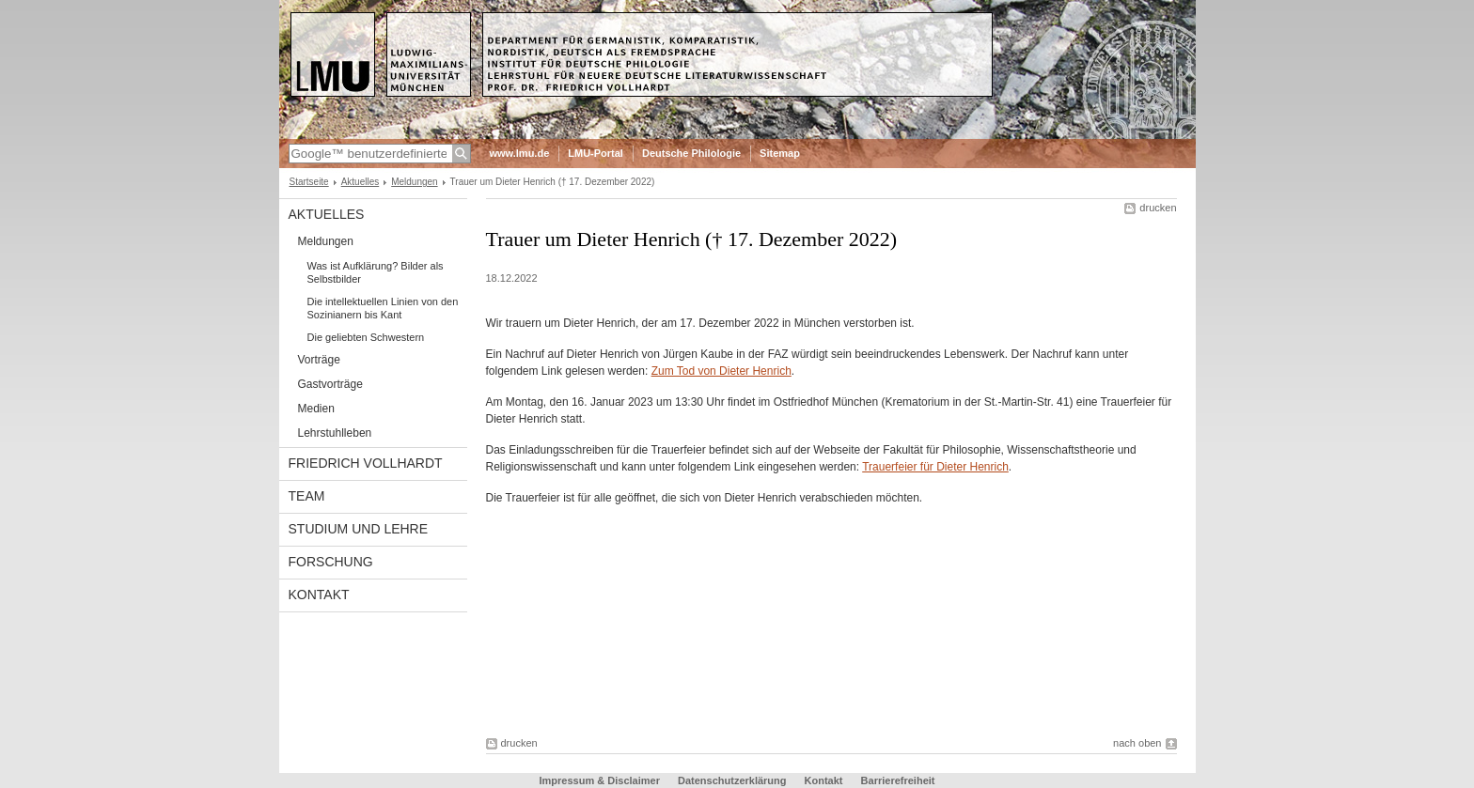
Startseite (309, 182)
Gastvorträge (330, 384)
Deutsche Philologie (691, 153)
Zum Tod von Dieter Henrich (721, 371)
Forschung (331, 561)
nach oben (1137, 743)
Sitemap (780, 153)
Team (307, 495)
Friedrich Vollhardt (366, 463)
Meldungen (414, 182)
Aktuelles (360, 182)
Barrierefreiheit (898, 780)
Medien (316, 408)
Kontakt (319, 594)
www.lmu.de (520, 153)
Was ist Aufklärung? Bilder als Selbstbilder (375, 272)
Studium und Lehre (359, 528)
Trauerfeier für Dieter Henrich (935, 466)
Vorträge (319, 359)
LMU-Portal (595, 153)
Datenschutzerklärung (732, 780)
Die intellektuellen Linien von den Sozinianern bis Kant (383, 308)
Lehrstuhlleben (335, 433)
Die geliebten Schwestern (366, 337)
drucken (1157, 207)
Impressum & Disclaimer (600, 780)
